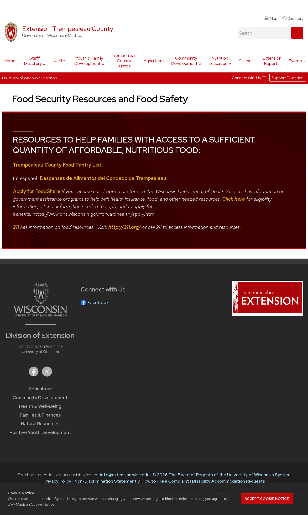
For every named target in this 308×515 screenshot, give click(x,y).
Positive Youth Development (40, 432)
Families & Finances (40, 415)
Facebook (98, 303)
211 (16, 227)
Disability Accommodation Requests (228, 481)
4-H (58, 60)
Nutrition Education (218, 60)
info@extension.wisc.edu (124, 474)
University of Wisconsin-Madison (29, 78)
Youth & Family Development (88, 60)
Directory (292, 18)
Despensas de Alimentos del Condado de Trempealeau (103, 178)
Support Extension (287, 77)
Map (270, 18)
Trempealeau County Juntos (124, 61)
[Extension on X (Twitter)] (47, 375)
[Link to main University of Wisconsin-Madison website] (40, 315)
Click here (233, 199)
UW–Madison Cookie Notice (31, 504)
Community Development (184, 60)
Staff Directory (33, 60)
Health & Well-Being (40, 406)
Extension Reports (271, 60)
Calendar (246, 60)
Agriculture (154, 60)
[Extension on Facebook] (34, 375)
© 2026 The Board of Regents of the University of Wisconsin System (221, 474)
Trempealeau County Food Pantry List (57, 165)
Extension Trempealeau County (67, 29)
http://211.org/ (124, 227)
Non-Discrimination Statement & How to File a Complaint (131, 481)
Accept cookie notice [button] (267, 498)
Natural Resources (40, 424)
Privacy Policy (57, 481)
